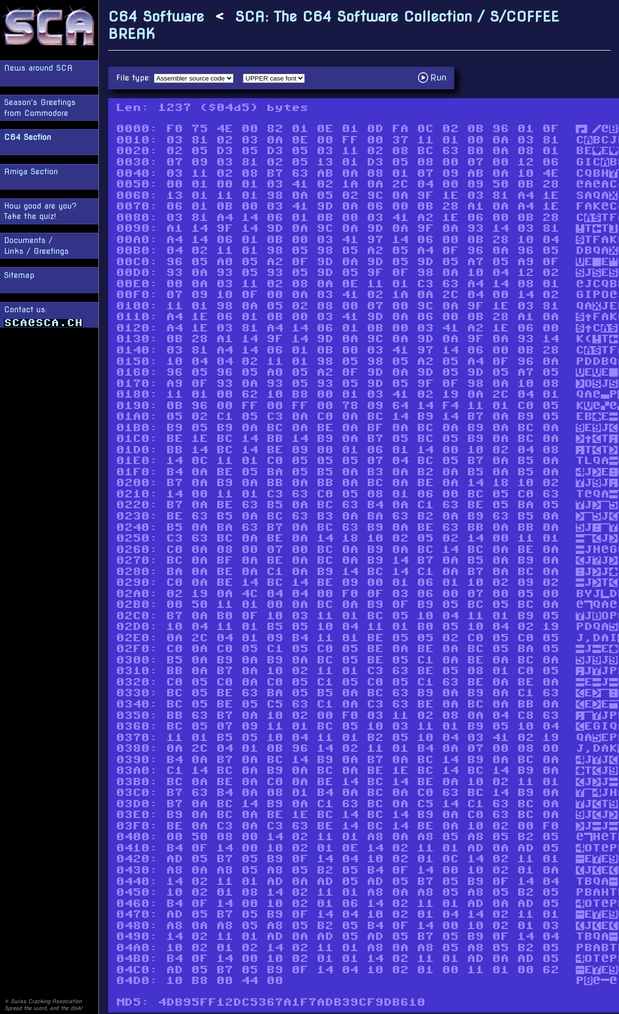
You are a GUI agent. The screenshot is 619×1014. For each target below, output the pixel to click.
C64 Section (27, 137)
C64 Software (156, 16)
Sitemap (19, 275)
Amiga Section (31, 171)
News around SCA (38, 68)
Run (434, 77)
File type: (135, 77)
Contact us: (43, 316)
